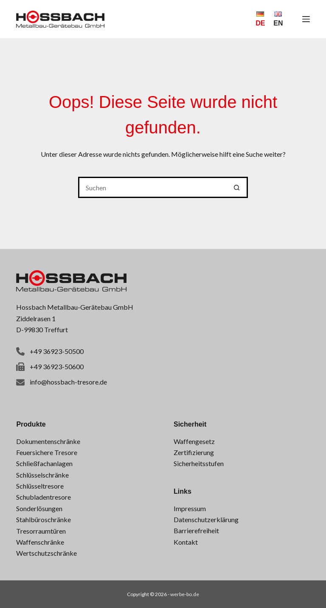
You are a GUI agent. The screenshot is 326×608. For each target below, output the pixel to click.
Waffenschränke (40, 542)
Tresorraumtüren (41, 531)
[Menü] (306, 19)
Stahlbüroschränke (43, 519)
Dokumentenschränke (48, 441)
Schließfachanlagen (44, 463)
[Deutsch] (260, 19)
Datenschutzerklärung (206, 519)
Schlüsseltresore (40, 486)
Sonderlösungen (39, 508)
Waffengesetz (194, 441)
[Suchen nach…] (152, 187)
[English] (278, 19)
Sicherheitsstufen (199, 463)
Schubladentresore (43, 497)
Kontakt (186, 542)
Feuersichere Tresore (46, 452)
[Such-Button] (237, 187)
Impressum (190, 508)
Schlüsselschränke (42, 475)
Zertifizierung (194, 452)
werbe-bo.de (184, 594)
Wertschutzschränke (46, 553)
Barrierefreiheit (196, 530)
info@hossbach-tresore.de (68, 382)
